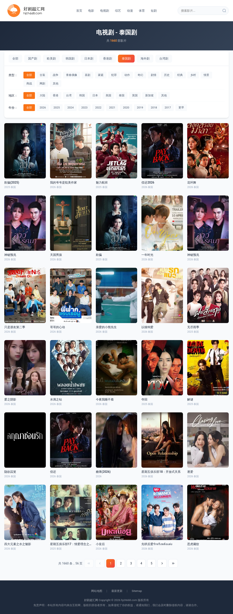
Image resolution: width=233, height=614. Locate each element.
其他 (55, 83)
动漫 (130, 10)
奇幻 (140, 75)
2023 (84, 107)
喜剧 (87, 75)
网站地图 (96, 591)
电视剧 (104, 10)
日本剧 (88, 58)
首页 (79, 10)
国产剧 (32, 58)
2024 (70, 107)
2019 (140, 107)
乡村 (193, 75)
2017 (168, 107)
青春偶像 (71, 75)
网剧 (42, 83)
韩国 (82, 95)
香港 (55, 95)
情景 (206, 75)
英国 (135, 95)
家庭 (101, 75)
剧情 (153, 75)
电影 (91, 10)
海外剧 (145, 58)
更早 (181, 107)
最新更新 (116, 591)
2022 (98, 107)
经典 (180, 75)
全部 (15, 58)
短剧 (154, 10)
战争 (55, 75)
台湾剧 (163, 58)
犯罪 (114, 75)
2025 (56, 107)
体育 (142, 10)
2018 (154, 107)
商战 (29, 83)
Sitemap (137, 591)
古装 (42, 75)
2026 (43, 107)
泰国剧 (126, 58)
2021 (112, 107)
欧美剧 (51, 58)
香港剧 (107, 58)
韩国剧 (70, 58)
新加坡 (149, 95)
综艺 (118, 10)
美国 (108, 95)
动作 (127, 75)
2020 (126, 107)
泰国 (121, 95)
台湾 (69, 95)
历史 (167, 75)
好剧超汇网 (91, 600)
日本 (95, 95)
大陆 (42, 95)
